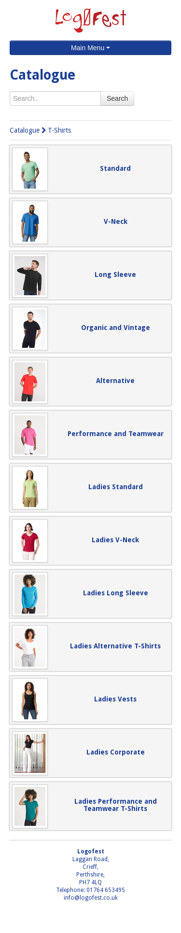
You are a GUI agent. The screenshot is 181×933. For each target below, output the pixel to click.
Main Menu (90, 48)
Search (117, 98)
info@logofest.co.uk (91, 897)
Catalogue (25, 130)
